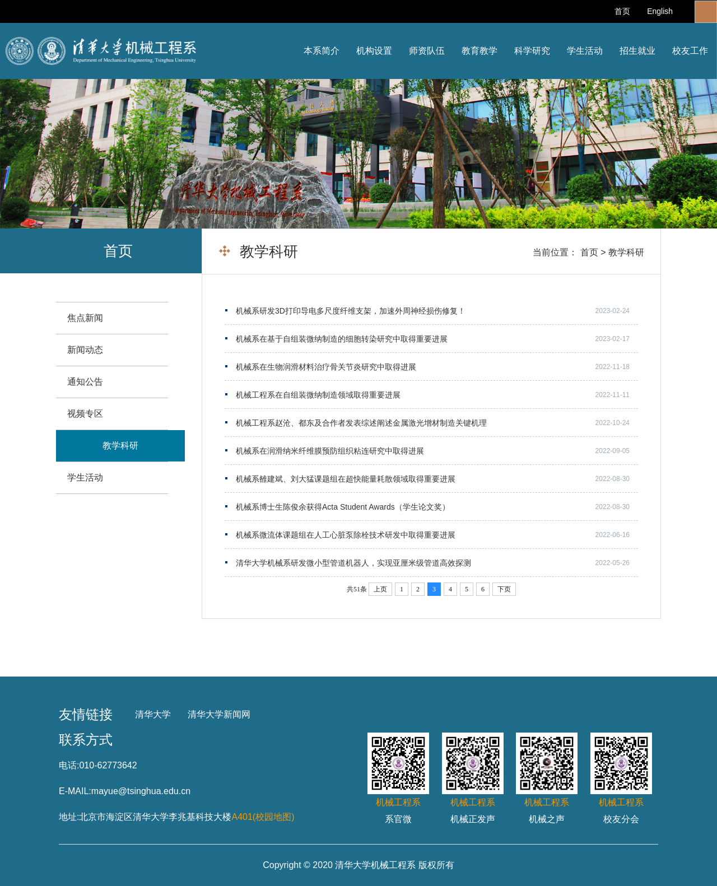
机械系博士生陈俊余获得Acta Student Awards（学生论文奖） (343, 506)
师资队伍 (427, 50)
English (660, 11)
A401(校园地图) (262, 817)
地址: (69, 817)
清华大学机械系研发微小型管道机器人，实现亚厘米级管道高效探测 (353, 562)
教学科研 (626, 252)
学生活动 (585, 50)
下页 (504, 589)
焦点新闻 (85, 318)
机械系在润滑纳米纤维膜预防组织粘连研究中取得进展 (330, 450)
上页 (380, 589)
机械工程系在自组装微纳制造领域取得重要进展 (318, 394)
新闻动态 (85, 350)
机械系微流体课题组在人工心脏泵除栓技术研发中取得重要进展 (345, 534)
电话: (69, 765)
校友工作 (690, 50)
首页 (622, 11)
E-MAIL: (75, 791)
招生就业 (637, 50)
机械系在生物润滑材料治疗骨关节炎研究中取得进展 (326, 366)
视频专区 (85, 413)
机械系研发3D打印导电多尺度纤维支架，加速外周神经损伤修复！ (350, 310)
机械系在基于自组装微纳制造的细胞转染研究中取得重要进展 (342, 338)
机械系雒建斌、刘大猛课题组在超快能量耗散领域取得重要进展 (345, 478)
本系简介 (321, 50)
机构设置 (374, 50)
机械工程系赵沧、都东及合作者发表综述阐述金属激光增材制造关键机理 (361, 422)
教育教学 (479, 50)
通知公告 (85, 381)
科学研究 (532, 50)
